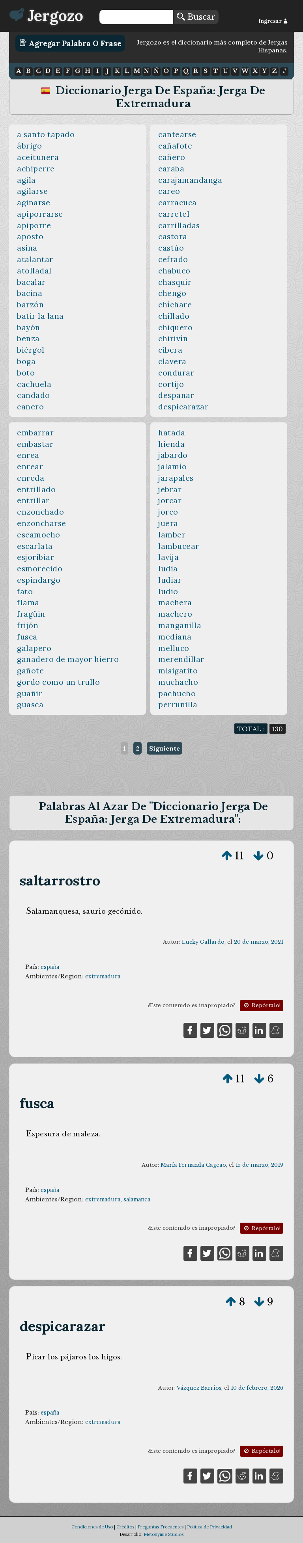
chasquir (174, 282)
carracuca (177, 202)
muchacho (178, 682)
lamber (171, 534)
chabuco (174, 270)
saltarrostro (60, 880)
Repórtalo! (262, 1005)
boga (26, 361)
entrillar (33, 500)
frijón (27, 625)
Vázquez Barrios (199, 1388)
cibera (170, 350)
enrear (30, 466)
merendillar (181, 659)
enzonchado (40, 512)
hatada (171, 432)
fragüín (31, 614)
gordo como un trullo (58, 682)
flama (28, 602)
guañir (29, 693)
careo (169, 191)
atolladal (34, 270)
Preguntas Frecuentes (160, 1527)
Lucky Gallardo (203, 942)
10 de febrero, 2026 (257, 1388)
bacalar (31, 282)
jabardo (173, 455)
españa (50, 966)
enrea (28, 455)
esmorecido (39, 568)
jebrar (169, 489)
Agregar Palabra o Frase (70, 43)
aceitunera (38, 157)
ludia (168, 568)
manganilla (179, 625)
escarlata (35, 546)
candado (33, 395)
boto (26, 372)
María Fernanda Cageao (193, 1165)
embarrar (35, 432)
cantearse (177, 134)
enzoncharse (41, 523)
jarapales (176, 478)
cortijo (171, 384)
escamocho (38, 534)
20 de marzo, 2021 (258, 942)
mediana (175, 636)
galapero (34, 648)
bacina (29, 293)
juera (168, 523)
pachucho (177, 693)
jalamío (172, 466)
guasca (30, 704)
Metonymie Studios (163, 1534)
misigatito (178, 670)
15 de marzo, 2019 (259, 1165)
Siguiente (164, 748)
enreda (30, 478)
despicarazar (183, 406)
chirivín (173, 338)
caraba (171, 168)
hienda (171, 444)
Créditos (125, 1527)
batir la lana (40, 316)
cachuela (34, 384)
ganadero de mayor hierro (68, 659)
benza (28, 338)
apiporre (34, 225)
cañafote (175, 146)
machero (175, 614)
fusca (27, 636)
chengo (172, 293)
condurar (176, 372)
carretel (173, 214)
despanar (176, 395)
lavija (168, 557)
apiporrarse (40, 214)
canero (30, 406)
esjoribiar (35, 557)
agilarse (32, 191)
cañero (171, 157)
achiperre (36, 168)
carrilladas (179, 225)
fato (25, 591)
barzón (30, 304)
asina (27, 248)
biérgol (31, 350)
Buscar (196, 17)
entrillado (36, 489)
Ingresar (273, 21)
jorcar (169, 500)
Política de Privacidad (209, 1527)
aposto (30, 236)
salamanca (136, 1199)
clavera (172, 361)
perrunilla (177, 704)
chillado (173, 316)
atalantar (35, 259)
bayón (28, 327)
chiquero (175, 327)
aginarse (33, 202)
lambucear (178, 546)
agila (26, 180)
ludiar (169, 580)
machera (175, 602)
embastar (35, 444)
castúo (171, 248)
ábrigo (29, 146)
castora (172, 236)
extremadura (102, 976)
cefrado (173, 259)
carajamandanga (190, 180)
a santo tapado (46, 134)
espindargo (38, 580)
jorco (168, 512)
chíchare (175, 304)
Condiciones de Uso (92, 1527)
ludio (168, 591)
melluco (173, 648)
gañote (30, 670)
